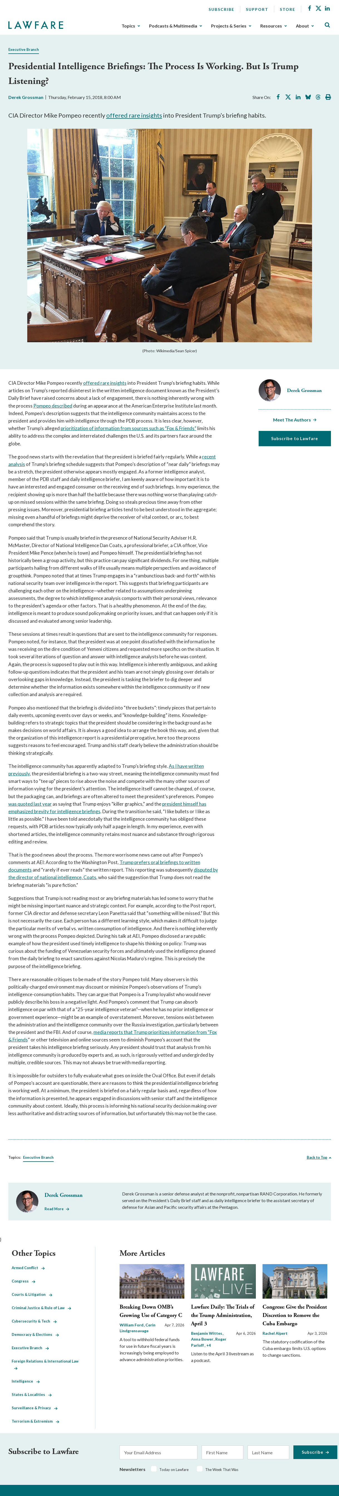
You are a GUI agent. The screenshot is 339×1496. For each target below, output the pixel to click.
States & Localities (32, 1394)
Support (257, 9)
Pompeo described (52, 406)
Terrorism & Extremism (35, 1421)
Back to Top (317, 1157)
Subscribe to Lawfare (294, 438)
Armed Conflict (28, 1268)
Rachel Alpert (275, 1333)
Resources (271, 25)
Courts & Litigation (32, 1294)
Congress (23, 1281)
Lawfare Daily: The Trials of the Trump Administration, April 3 (222, 1315)
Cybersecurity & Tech (34, 1321)
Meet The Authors (292, 419)
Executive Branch (23, 49)
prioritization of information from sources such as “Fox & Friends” (128, 428)
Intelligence (26, 1381)
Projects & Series (228, 25)
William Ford (132, 1325)
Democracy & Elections (35, 1334)
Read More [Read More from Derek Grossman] (54, 1209)
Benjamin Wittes (207, 1333)
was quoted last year (30, 804)
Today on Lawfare (174, 1469)
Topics (128, 25)
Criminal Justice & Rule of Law (41, 1308)
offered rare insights (134, 115)
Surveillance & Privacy (35, 1408)
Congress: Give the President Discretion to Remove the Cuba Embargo (295, 1315)
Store (287, 9)
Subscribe (221, 9)
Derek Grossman (25, 97)
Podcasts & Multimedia (173, 25)
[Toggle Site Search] (327, 25)
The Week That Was (221, 1469)
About (302, 25)
